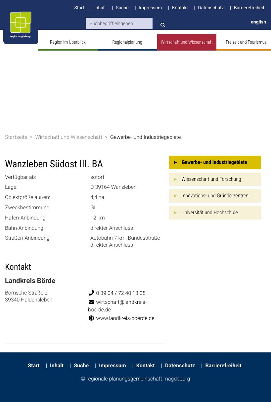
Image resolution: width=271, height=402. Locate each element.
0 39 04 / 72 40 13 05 (117, 293)
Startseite (16, 137)
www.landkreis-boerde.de (121, 318)
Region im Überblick (68, 42)
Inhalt (100, 8)
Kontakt (180, 8)
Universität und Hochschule (210, 212)
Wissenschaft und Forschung (211, 179)
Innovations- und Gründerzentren (215, 195)
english (258, 22)
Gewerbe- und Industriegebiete (145, 137)
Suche (122, 8)
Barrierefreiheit (249, 8)
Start (79, 8)
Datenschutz (211, 8)
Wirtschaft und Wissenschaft (187, 42)
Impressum (150, 8)
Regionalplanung (127, 42)
